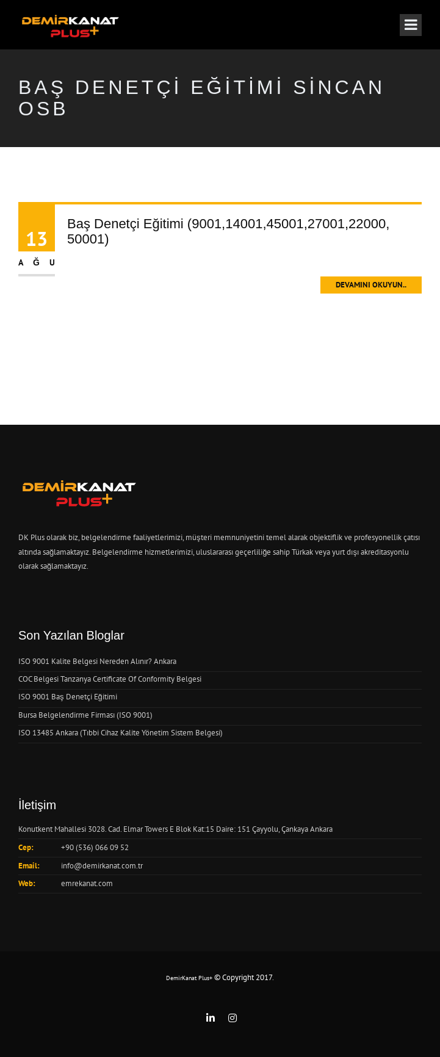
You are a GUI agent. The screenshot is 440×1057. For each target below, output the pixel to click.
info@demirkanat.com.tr (102, 865)
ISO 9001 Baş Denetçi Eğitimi (67, 696)
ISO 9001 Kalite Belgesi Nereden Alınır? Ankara (97, 661)
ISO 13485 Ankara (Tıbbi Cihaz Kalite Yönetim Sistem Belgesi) (120, 732)
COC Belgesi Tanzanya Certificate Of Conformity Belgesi (109, 679)
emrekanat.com (87, 883)
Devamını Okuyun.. (371, 285)
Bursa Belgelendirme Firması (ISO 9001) (85, 715)
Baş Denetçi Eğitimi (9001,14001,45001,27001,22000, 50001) (228, 231)
